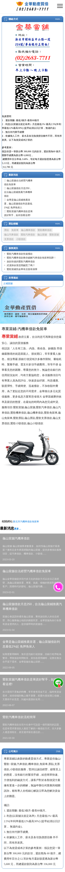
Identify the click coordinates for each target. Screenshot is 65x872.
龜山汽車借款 (11, 234)
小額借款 (21, 239)
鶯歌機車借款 (45, 230)
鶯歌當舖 (54, 234)
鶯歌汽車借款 (28, 234)
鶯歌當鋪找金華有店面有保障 (22, 269)
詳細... (59, 751)
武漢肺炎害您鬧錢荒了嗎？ (21, 265)
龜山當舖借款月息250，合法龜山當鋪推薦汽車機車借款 (18, 192)
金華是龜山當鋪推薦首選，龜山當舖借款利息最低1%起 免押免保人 (18, 203)
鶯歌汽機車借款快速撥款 (20, 253)
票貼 (6, 230)
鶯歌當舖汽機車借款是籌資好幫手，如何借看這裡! (31, 682)
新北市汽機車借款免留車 (26, 521)
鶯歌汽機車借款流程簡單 (19, 717)
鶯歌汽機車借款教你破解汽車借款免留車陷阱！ (31, 257)
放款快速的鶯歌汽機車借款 (21, 261)
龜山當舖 (42, 234)
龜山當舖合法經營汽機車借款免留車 (27, 571)
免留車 (14, 230)
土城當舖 (8, 283)
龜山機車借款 (28, 230)
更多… (17, 528)
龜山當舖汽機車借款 (16, 538)
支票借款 (9, 239)
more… (58, 19)
